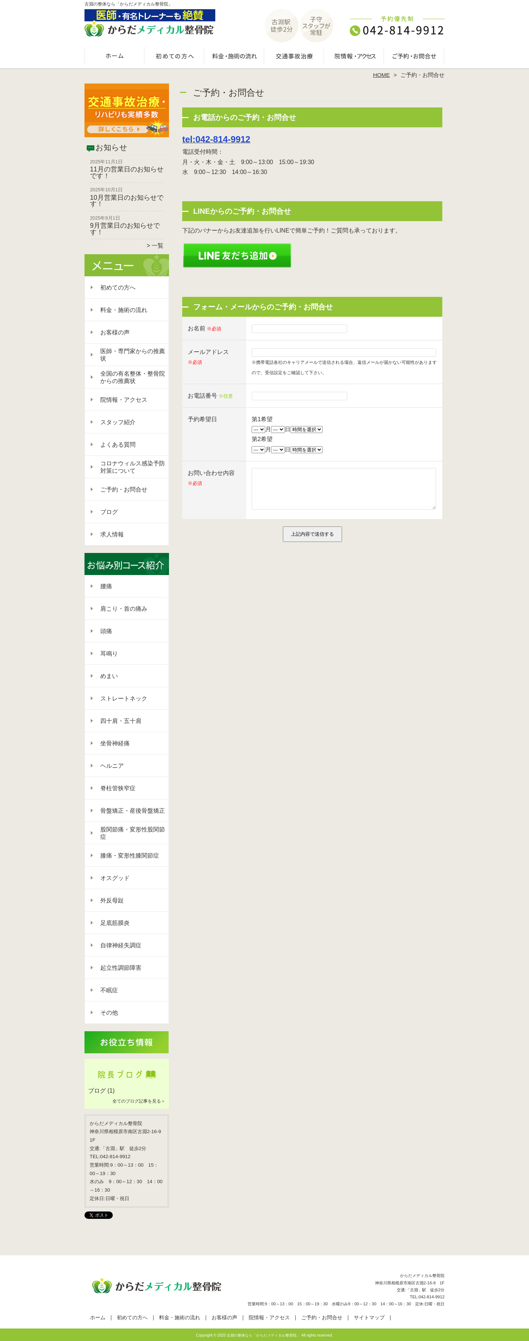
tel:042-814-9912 (216, 139)
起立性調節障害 (120, 968)
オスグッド (115, 878)
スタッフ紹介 (118, 422)
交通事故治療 (294, 57)
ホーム (114, 57)
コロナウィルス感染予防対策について (132, 467)
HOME (381, 75)
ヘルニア (112, 766)
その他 (109, 1013)
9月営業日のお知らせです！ (125, 229)
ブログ (109, 512)
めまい (109, 676)
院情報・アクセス (354, 57)
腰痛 (106, 586)
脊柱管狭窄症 (118, 788)
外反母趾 (112, 900)
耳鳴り (109, 653)
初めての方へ (175, 57)
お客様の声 (115, 332)
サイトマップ (369, 1317)
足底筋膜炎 (115, 923)
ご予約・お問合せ (414, 57)
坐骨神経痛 (115, 743)
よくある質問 (118, 444)
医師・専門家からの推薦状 (132, 355)
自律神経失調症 (120, 945)
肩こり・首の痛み (123, 609)
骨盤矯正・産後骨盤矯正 (132, 811)
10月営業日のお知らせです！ (126, 201)
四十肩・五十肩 (120, 721)
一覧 (157, 245)
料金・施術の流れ (234, 57)
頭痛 (106, 631)
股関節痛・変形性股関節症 (132, 833)
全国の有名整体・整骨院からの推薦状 (132, 377)
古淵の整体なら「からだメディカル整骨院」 (263, 1335)
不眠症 (109, 990)
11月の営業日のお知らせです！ (126, 173)
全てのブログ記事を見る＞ (138, 1101)
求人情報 (112, 534)
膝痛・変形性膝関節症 (129, 855)
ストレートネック (123, 698)
